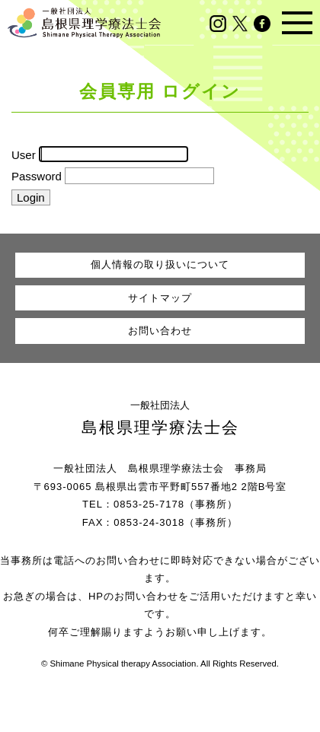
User (23, 154)
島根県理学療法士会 (160, 427)
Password (36, 176)
